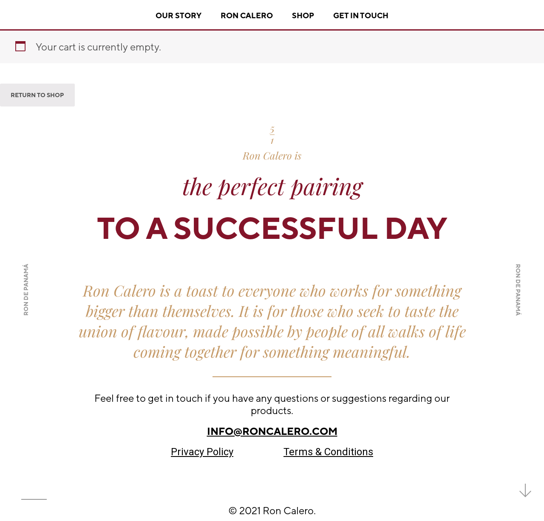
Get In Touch (360, 15)
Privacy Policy (202, 452)
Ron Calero (247, 15)
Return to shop (37, 95)
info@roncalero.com (272, 431)
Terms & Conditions (328, 452)
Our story (178, 15)
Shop (303, 15)
